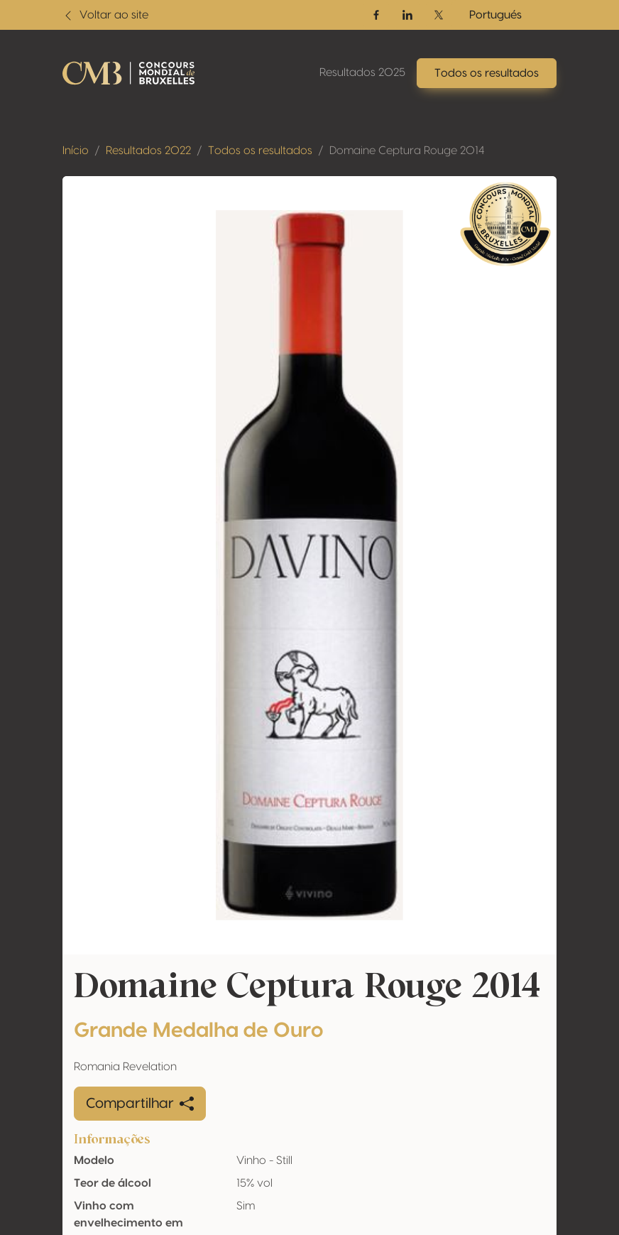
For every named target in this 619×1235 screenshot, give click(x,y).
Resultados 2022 (148, 150)
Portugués (495, 15)
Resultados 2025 (362, 72)
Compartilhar (140, 1104)
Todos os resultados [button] (486, 73)
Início (75, 150)
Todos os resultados (260, 150)
